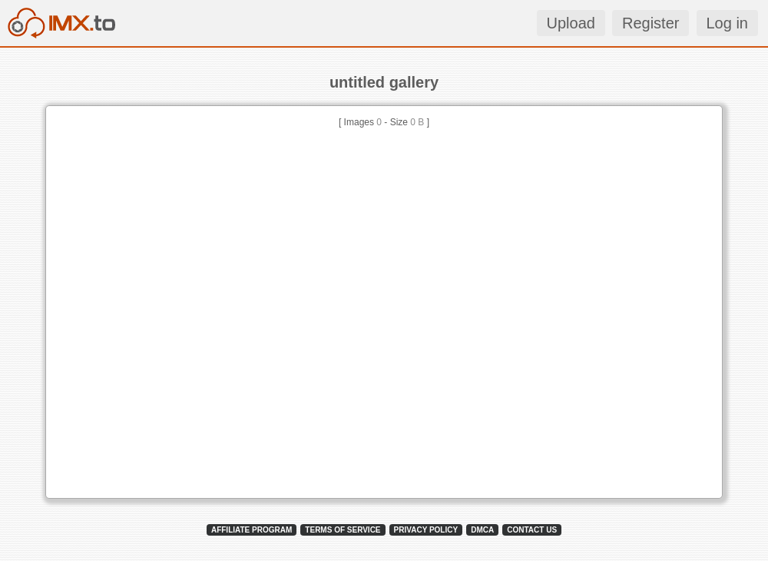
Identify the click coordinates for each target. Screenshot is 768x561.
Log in (728, 23)
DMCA (482, 530)
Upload (571, 23)
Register (650, 23)
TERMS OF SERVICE (342, 530)
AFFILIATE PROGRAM (251, 530)
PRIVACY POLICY (426, 530)
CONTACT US (532, 530)
